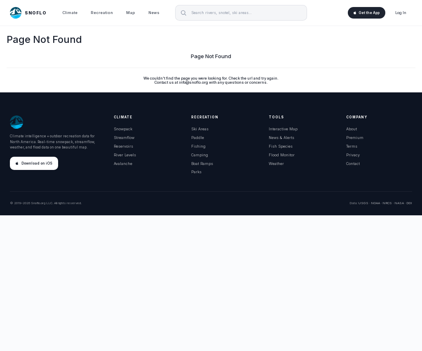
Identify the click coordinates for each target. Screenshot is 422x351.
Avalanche (123, 163)
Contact (353, 163)
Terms (351, 146)
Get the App (367, 13)
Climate (69, 12)
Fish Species (281, 146)
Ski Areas (200, 129)
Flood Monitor (282, 155)
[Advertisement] (211, 283)
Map (130, 12)
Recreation (102, 12)
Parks (196, 172)
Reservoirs (123, 146)
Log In (400, 12)
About (351, 129)
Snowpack (123, 129)
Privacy (353, 155)
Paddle (197, 137)
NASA (399, 203)
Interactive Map (283, 129)
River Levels (125, 155)
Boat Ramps (202, 163)
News (153, 12)
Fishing (198, 146)
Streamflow (124, 137)
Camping (199, 155)
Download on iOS (34, 163)
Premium (354, 137)
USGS (363, 203)
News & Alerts (281, 137)
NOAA (375, 203)
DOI (409, 203)
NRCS (387, 203)
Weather (276, 163)
